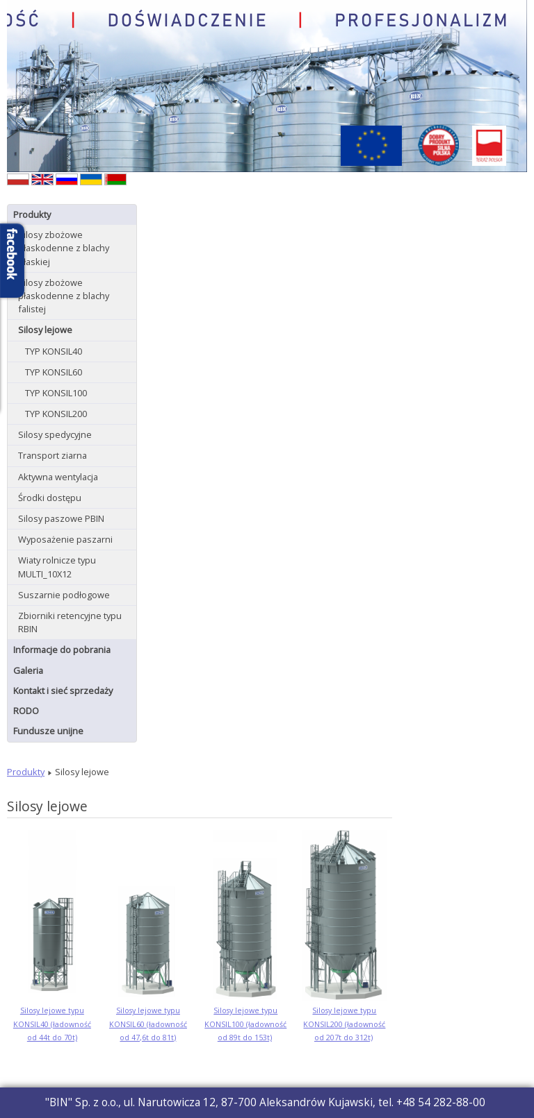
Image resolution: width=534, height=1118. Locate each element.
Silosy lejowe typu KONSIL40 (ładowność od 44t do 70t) (52, 1024)
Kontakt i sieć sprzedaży (63, 690)
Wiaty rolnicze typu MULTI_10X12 (57, 566)
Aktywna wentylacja (58, 477)
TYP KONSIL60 (53, 372)
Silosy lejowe (45, 329)
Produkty (32, 214)
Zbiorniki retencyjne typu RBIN (70, 622)
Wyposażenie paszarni (65, 539)
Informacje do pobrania (62, 649)
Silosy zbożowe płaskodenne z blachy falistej (63, 295)
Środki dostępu (49, 497)
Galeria (28, 670)
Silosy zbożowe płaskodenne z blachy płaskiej (63, 247)
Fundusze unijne (48, 731)
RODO (26, 710)
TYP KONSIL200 (56, 413)
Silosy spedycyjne (55, 434)
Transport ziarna (52, 455)
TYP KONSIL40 (53, 351)
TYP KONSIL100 (56, 393)
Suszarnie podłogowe (64, 594)
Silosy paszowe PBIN (61, 518)
